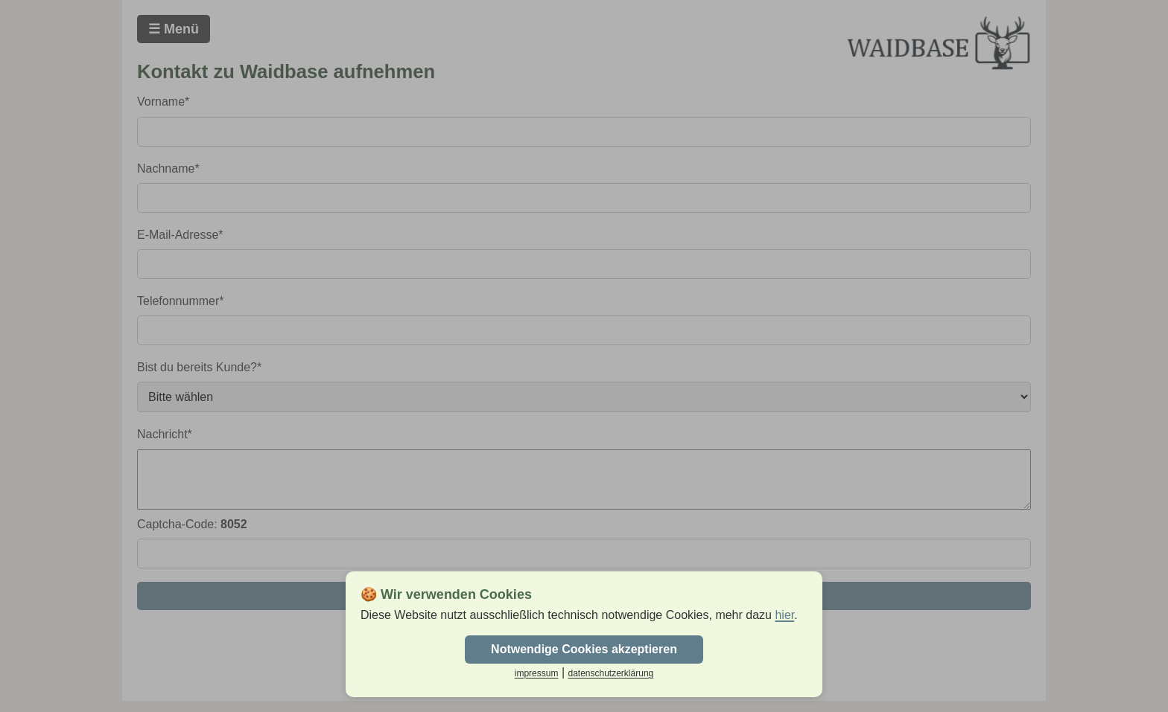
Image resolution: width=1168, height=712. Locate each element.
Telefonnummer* (180, 301)
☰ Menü (173, 29)
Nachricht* (164, 434)
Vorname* (163, 101)
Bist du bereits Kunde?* (199, 367)
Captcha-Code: (192, 535)
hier (784, 615)
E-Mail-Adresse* (180, 234)
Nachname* (168, 168)
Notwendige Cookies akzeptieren (584, 649)
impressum (537, 673)
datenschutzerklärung (610, 673)
